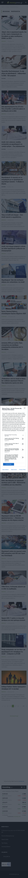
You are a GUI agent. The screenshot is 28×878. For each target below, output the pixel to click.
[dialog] (14, 439)
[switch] (22, 439)
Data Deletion (5, 469)
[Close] (25, 408)
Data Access (14, 469)
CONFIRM (8, 464)
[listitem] (14, 435)
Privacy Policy (22, 469)
